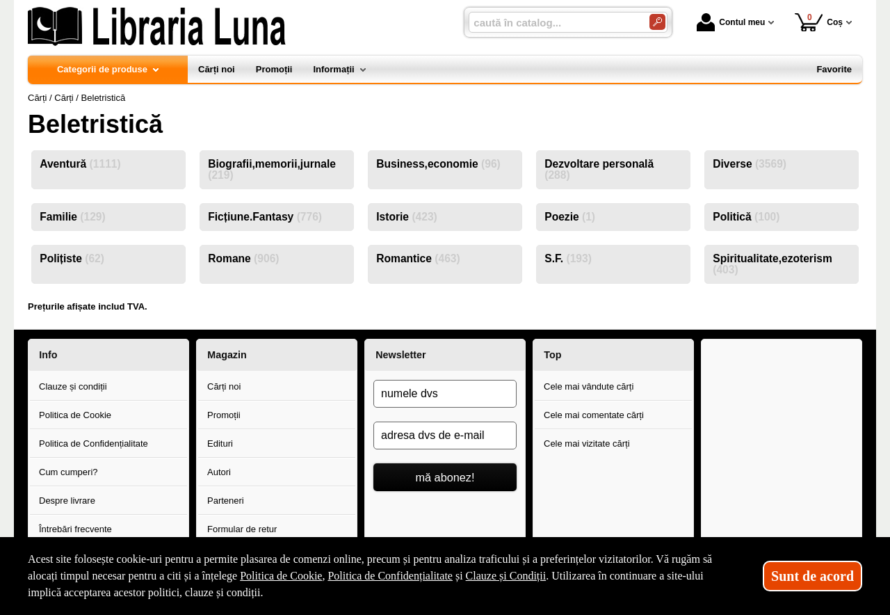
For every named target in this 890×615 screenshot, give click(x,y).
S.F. (568, 258)
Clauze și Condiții (506, 576)
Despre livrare (67, 500)
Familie (72, 217)
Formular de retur (242, 529)
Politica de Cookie (75, 415)
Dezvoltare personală (599, 169)
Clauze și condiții (73, 386)
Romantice (418, 258)
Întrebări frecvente (75, 529)
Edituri (220, 443)
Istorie (406, 217)
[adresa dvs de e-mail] (445, 435)
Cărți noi (224, 386)
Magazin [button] (226, 354)
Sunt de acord (812, 576)
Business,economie (438, 164)
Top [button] (552, 354)
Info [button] (48, 354)
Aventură (80, 164)
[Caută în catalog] (657, 22)
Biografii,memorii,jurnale (272, 169)
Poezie (569, 217)
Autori (219, 472)
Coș (819, 22)
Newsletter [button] (400, 354)
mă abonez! (445, 477)
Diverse (749, 164)
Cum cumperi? (68, 472)
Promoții (224, 415)
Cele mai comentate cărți (594, 415)
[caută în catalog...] (553, 22)
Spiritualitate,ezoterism (772, 264)
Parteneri (225, 500)
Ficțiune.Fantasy (265, 217)
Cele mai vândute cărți (588, 386)
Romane (243, 258)
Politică (746, 217)
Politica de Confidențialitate (93, 443)
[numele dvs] (445, 394)
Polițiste (72, 258)
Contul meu (731, 22)
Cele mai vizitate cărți (587, 443)
